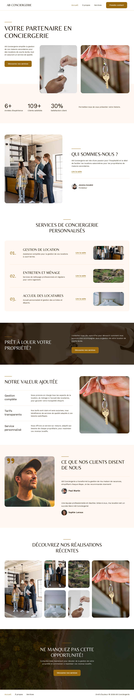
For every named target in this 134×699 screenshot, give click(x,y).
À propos (87, 5)
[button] (81, 252)
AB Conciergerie (19, 5)
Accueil (76, 5)
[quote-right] (11, 461)
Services (98, 5)
